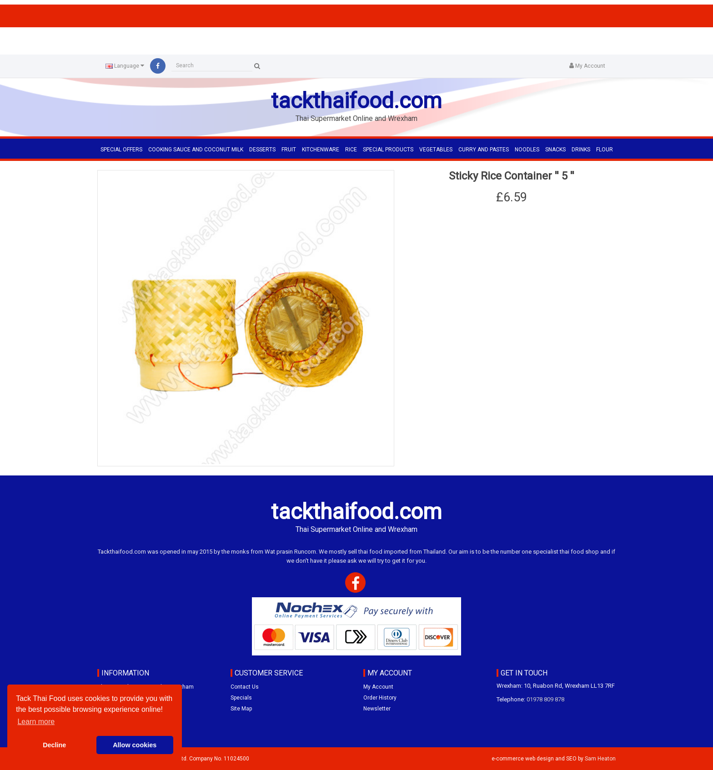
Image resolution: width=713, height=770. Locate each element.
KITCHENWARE (320, 149)
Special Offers (121, 149)
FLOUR (604, 149)
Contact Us (245, 687)
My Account (378, 687)
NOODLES (527, 149)
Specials (241, 698)
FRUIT (288, 149)
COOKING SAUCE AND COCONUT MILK (195, 149)
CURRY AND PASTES (483, 149)
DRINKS (581, 149)
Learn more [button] (36, 721)
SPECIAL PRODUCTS (388, 149)
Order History (380, 698)
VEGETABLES (435, 149)
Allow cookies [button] (134, 745)
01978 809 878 (545, 699)
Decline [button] (54, 745)
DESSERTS (262, 149)
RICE (351, 149)
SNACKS (555, 149)
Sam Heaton (600, 758)
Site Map (241, 708)
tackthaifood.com (356, 101)
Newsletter (377, 708)
